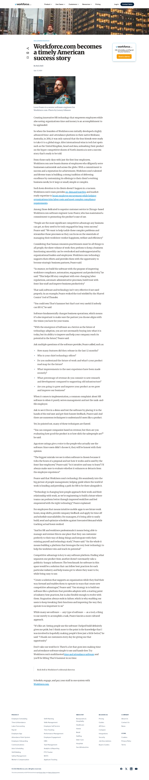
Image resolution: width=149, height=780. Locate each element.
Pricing (97, 4)
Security (102, 737)
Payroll (14, 730)
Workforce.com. (41, 684)
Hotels (78, 729)
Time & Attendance (19, 722)
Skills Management (51, 722)
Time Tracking (49, 730)
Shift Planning (49, 719)
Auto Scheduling (17, 748)
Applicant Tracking (50, 760)
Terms (123, 745)
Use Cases (60, 4)
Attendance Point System (21, 737)
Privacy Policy (126, 741)
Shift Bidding (16, 752)
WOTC (46, 756)
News (123, 726)
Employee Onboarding (20, 741)
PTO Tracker (48, 752)
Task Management (50, 745)
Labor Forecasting (18, 726)
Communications (18, 745)
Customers (74, 4)
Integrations (103, 734)
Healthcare (80, 725)
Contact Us (125, 722)
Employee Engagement (52, 737)
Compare (102, 730)
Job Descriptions (105, 741)
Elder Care (80, 740)
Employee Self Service (52, 726)
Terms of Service (52, 772)
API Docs (102, 726)
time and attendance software (79, 654)
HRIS (45, 741)
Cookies (124, 737)
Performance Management (53, 734)
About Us (124, 719)
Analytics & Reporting (51, 748)
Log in (116, 4)
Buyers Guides (104, 745)
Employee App (17, 734)
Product (48, 4)
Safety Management (19, 756)
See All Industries (82, 747)
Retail (78, 732)
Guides (101, 722)
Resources (87, 4)
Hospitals (79, 743)
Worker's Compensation (20, 760)
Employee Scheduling (19, 719)
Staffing (79, 736)
